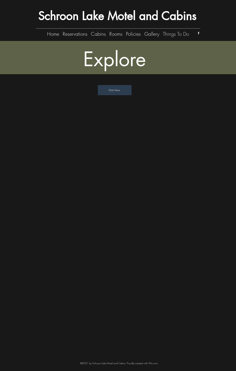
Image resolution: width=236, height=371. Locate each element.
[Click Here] (115, 90)
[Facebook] (198, 33)
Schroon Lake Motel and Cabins (117, 16)
